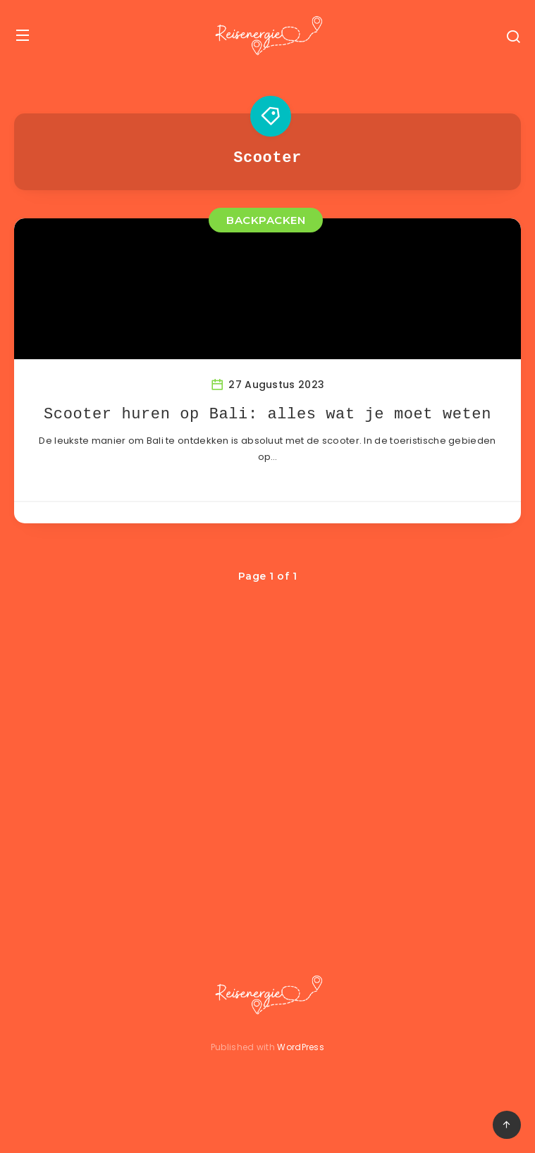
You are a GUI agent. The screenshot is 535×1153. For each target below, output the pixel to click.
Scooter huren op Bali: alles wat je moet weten (267, 414)
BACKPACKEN (265, 220)
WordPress (300, 1047)
